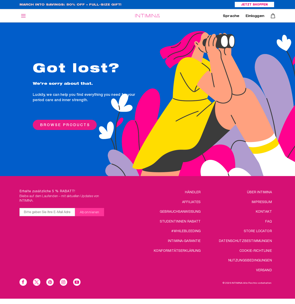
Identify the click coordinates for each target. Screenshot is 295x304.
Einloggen (255, 16)
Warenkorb (273, 15)
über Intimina (259, 192)
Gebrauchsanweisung (180, 211)
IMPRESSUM (262, 202)
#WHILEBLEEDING (186, 231)
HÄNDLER (193, 192)
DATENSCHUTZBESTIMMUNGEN (245, 241)
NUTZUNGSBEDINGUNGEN (250, 260)
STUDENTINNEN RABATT (180, 221)
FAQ (268, 221)
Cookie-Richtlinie (255, 250)
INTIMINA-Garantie (184, 241)
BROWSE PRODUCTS (65, 125)
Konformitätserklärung (177, 250)
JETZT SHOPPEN (254, 4)
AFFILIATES (191, 202)
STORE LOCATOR (258, 231)
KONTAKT (264, 211)
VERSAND (264, 270)
